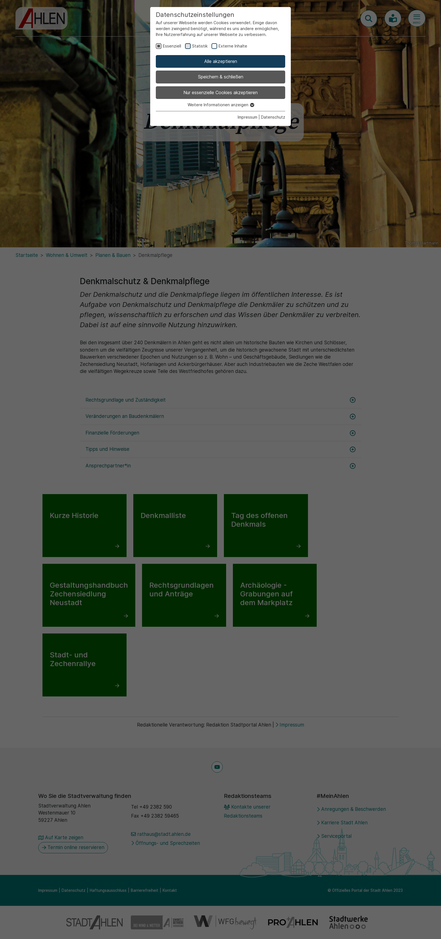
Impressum (247, 117)
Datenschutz (273, 117)
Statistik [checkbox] (200, 46)
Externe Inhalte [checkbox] (233, 46)
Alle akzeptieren (220, 61)
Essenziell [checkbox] (172, 46)
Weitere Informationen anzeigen (221, 104)
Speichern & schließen (220, 77)
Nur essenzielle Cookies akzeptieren (220, 92)
